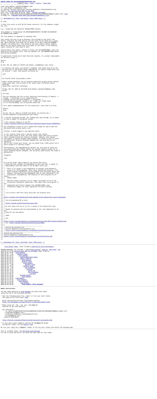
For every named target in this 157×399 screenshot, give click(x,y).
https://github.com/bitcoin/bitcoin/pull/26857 (27, 267)
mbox (26, 355)
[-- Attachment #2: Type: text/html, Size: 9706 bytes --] (23, 290)
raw (66, 16)
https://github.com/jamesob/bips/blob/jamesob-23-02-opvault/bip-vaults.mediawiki (35, 236)
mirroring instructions (31, 395)
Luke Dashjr (20, 333)
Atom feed (50, 4)
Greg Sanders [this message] (32, 340)
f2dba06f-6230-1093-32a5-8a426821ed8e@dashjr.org (30, 18)
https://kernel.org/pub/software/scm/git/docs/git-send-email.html (27, 382)
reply (16, 295)
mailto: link (28, 388)
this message (26, 348)
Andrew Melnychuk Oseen (29, 307)
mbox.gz (45, 298)
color (35, 4)
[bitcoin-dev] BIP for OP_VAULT (26, 300)
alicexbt (30, 322)
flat (32, 298)
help (29, 4)
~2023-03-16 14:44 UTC (39, 295)
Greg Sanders (20, 302)
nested (37, 298)
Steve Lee (31, 324)
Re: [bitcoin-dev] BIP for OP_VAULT (21, 13)
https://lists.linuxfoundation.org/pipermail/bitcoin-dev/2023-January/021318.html (35, 265)
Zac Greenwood (30, 320)
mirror (42, 4)
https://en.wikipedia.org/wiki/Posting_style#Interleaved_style (26, 361)
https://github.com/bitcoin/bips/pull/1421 (22, 243)
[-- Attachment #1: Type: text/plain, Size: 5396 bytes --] (23, 22)
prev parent (9, 295)
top (59, 298)
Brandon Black (25, 329)
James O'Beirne (25, 309)
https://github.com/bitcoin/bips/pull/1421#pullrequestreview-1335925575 (32, 148)
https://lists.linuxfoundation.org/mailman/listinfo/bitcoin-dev (30, 276)
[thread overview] (38, 14)
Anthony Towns (22, 304)
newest (50, 295)
